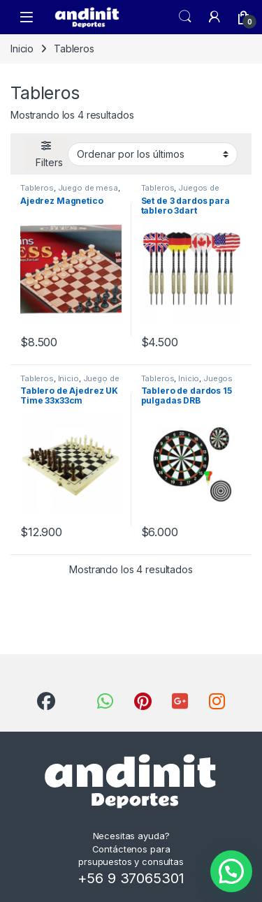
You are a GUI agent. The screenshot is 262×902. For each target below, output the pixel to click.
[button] (231, 871)
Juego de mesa (88, 188)
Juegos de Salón (180, 192)
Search (185, 16)
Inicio (22, 48)
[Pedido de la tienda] (153, 154)
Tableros (37, 188)
